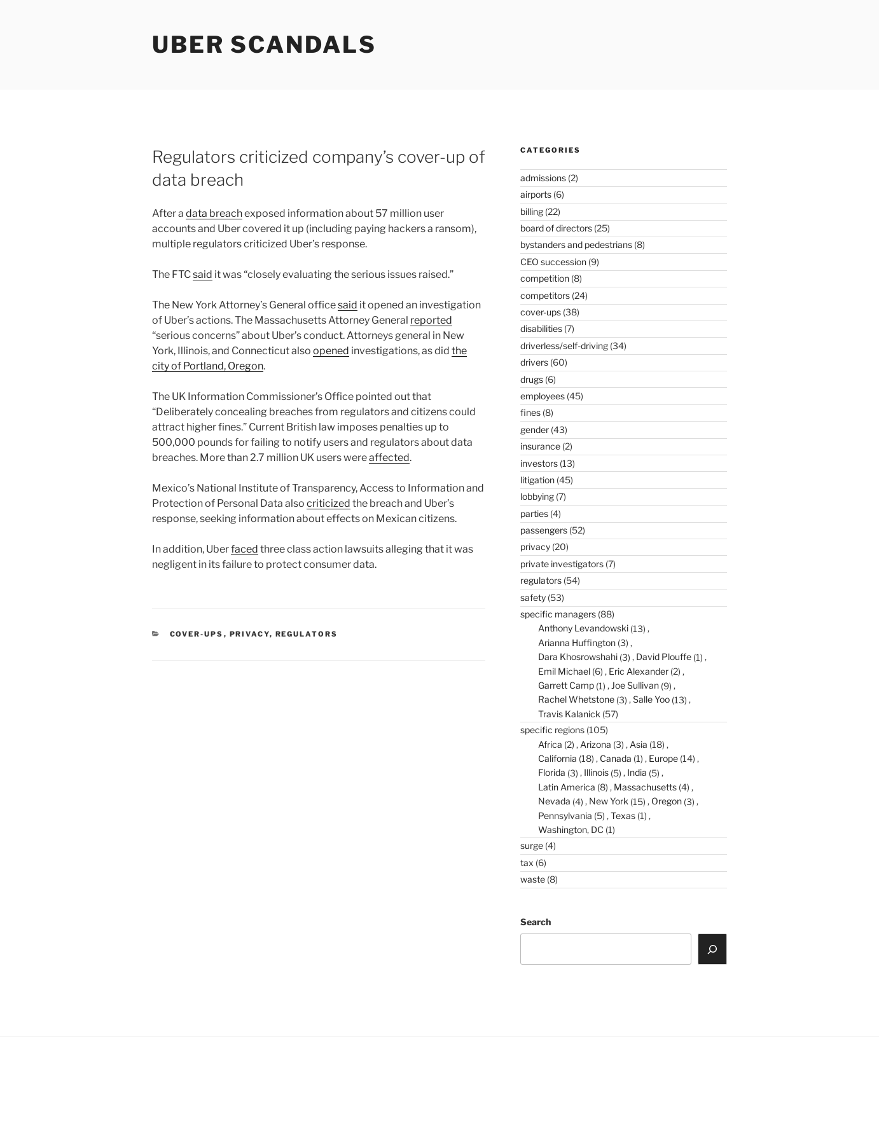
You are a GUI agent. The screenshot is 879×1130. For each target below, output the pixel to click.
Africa (550, 744)
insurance (540, 446)
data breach (214, 213)
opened (331, 351)
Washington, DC (571, 829)
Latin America (566, 787)
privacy (250, 634)
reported (431, 320)
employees (542, 395)
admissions (543, 177)
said (202, 274)
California (557, 758)
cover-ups (197, 634)
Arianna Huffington (577, 642)
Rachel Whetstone (576, 699)
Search (535, 921)
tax (527, 862)
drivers (534, 362)
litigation (537, 479)
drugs (531, 379)
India (637, 772)
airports (535, 194)
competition (544, 278)
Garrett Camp (566, 685)
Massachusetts (645, 787)
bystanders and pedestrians (576, 244)
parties (534, 513)
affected (389, 457)
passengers (543, 530)
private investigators (562, 563)
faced (244, 549)
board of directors (556, 228)
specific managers (558, 614)
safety (533, 597)
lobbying (537, 496)
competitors (545, 295)
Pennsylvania (565, 815)
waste (532, 879)
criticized (328, 503)
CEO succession (553, 261)
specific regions (552, 729)
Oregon (666, 801)
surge (531, 845)
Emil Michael (564, 671)
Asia (638, 744)
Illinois (596, 772)
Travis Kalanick (569, 713)
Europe (663, 758)
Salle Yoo (651, 699)
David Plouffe (663, 656)
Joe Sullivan (635, 685)
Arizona (595, 744)
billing (531, 211)
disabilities (541, 328)
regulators (306, 634)
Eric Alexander (638, 671)
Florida (551, 772)
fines (530, 412)
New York (608, 801)
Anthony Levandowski (583, 628)
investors (539, 463)
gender (534, 429)
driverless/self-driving (564, 345)
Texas (623, 815)
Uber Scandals (264, 45)
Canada (616, 758)
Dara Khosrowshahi (578, 656)
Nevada (554, 801)
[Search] (712, 949)
